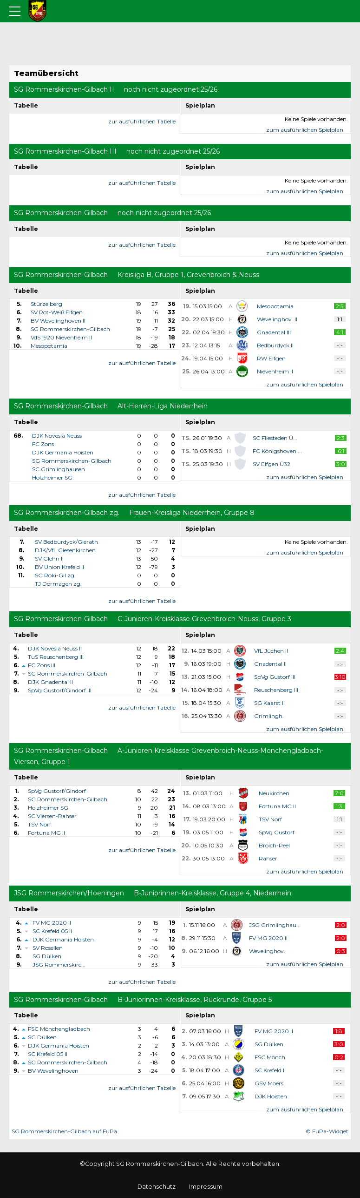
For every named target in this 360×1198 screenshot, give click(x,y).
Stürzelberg (46, 303)
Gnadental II (270, 663)
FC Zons (43, 443)
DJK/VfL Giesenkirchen (65, 550)
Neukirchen (274, 793)
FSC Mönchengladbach (59, 1028)
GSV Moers (269, 1083)
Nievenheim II (275, 371)
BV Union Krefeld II (59, 566)
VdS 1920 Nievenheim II (61, 337)
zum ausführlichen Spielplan (304, 129)
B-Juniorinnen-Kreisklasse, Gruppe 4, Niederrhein (212, 893)
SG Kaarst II (269, 702)
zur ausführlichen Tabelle (142, 121)
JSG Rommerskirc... (59, 964)
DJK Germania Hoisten (62, 452)
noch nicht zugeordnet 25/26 (170, 89)
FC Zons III (41, 665)
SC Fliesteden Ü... (275, 437)
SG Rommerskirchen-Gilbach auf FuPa (64, 1131)
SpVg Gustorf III (274, 676)
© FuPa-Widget (327, 1131)
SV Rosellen (48, 947)
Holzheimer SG (52, 477)
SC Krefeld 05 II (52, 930)
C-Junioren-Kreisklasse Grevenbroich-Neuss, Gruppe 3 (204, 619)
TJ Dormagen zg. (58, 583)
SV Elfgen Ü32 (271, 463)
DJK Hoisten (271, 1096)
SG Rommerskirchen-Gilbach (61, 213)
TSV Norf (39, 824)
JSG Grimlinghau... (275, 924)
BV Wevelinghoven (53, 1070)
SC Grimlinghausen (58, 469)
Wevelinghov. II (277, 319)
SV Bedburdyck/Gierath (66, 541)
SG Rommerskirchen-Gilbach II (64, 89)
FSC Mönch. (271, 1057)
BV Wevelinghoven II (58, 320)
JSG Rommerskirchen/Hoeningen (69, 893)
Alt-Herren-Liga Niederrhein (163, 406)
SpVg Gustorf (277, 832)
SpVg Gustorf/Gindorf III (60, 690)
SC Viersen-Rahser (52, 815)
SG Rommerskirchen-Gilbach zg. (66, 512)
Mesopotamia (49, 345)
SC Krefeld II (270, 1070)
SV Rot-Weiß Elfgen (57, 312)
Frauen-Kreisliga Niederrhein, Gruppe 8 (192, 512)
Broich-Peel (274, 845)
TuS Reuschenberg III (56, 656)
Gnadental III (274, 332)
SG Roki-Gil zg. (55, 575)
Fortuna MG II (46, 832)
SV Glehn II (49, 558)
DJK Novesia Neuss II (55, 648)
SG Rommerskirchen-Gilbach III (65, 151)
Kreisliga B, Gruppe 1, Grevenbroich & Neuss (188, 275)
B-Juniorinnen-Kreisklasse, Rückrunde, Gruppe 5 (195, 999)
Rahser (268, 858)
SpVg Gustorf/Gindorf (57, 790)
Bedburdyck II (275, 345)
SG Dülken (47, 956)
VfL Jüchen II (271, 650)
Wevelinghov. (267, 951)
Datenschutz (156, 1186)
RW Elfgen (271, 358)
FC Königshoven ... (277, 450)
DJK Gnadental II (50, 681)
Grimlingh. (269, 715)
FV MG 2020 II (52, 922)
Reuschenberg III (276, 689)
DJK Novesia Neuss (57, 435)
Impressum (206, 1186)
